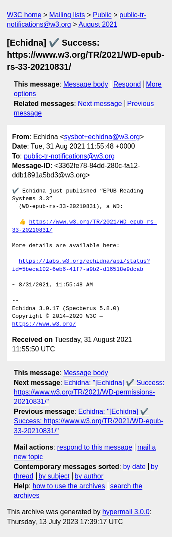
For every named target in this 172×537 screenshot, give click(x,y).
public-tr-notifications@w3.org (69, 156)
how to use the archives (69, 486)
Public (102, 15)
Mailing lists (67, 15)
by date (134, 466)
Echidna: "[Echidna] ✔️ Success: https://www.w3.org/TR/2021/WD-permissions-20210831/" (89, 392)
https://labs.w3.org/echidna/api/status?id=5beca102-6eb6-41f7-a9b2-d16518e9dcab (81, 265)
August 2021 (97, 24)
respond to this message (94, 447)
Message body (85, 84)
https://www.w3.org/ (44, 324)
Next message (100, 103)
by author (89, 476)
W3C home (24, 15)
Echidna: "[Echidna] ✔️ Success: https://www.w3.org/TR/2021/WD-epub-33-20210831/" (88, 421)
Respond (127, 84)
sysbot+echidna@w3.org (102, 136)
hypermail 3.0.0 (125, 511)
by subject (53, 476)
